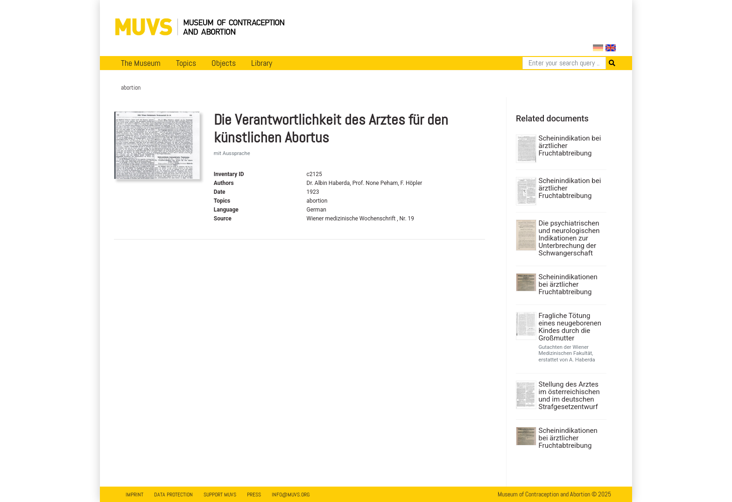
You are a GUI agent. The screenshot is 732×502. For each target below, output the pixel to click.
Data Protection (173, 494)
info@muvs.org (291, 494)
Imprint (134, 494)
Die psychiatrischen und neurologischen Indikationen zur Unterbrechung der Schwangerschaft (569, 238)
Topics (186, 63)
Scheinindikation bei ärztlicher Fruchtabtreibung (570, 145)
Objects (223, 63)
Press (254, 494)
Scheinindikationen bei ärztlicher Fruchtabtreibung (568, 284)
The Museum (141, 63)
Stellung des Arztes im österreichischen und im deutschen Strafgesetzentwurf (569, 395)
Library (261, 63)
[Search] (564, 63)
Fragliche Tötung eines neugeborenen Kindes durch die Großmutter (570, 327)
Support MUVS (220, 494)
